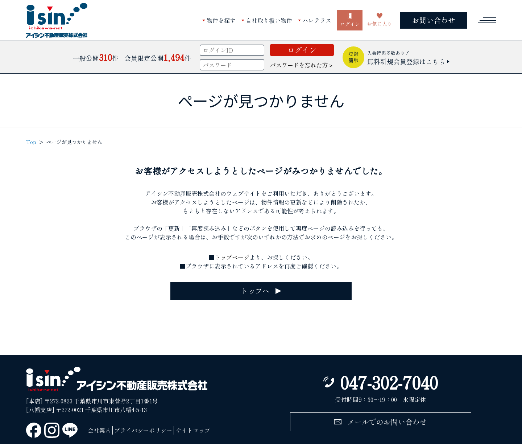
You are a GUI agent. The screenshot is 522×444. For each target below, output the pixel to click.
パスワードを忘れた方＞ (302, 65)
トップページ (232, 257)
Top (31, 141)
